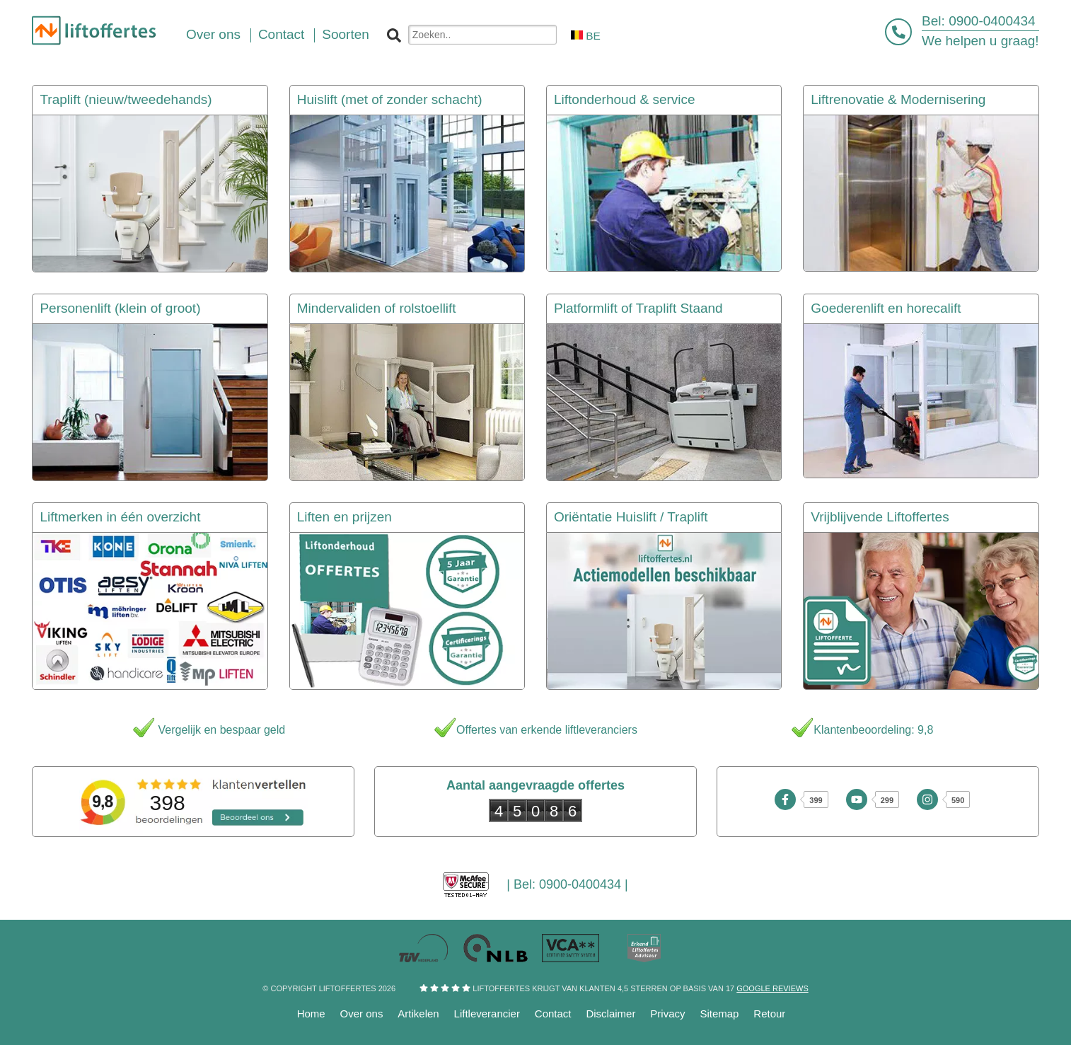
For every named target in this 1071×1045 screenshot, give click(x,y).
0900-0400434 (992, 20)
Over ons (361, 1014)
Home (311, 1014)
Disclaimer (610, 1014)
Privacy (667, 1014)
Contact (553, 1014)
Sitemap (719, 1014)
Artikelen (418, 1014)
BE (586, 36)
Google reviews (772, 988)
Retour (769, 1014)
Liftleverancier (487, 1014)
